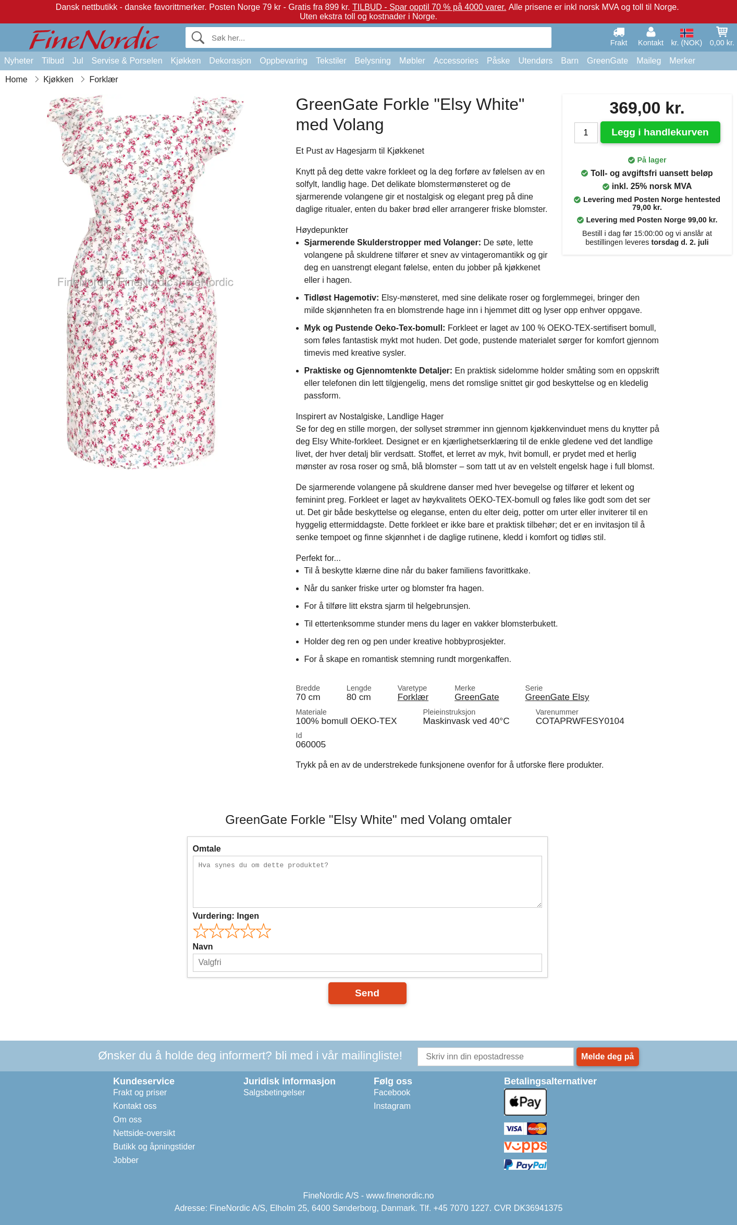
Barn (570, 60)
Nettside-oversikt (144, 1133)
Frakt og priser (140, 1092)
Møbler (412, 60)
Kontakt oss (135, 1106)
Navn (203, 946)
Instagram (392, 1106)
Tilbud (53, 60)
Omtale (207, 848)
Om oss (127, 1119)
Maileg (648, 60)
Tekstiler (331, 60)
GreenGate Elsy (557, 697)
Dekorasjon (230, 60)
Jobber (126, 1160)
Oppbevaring (284, 60)
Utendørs (535, 60)
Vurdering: (226, 915)
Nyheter (18, 60)
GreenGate (607, 60)
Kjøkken (186, 60)
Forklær (413, 697)
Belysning (373, 60)
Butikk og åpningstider (154, 1146)
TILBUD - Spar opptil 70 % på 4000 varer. (429, 7)
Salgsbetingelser (274, 1092)
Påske (498, 60)
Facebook (392, 1092)
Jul (77, 60)
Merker (682, 60)
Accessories (456, 60)
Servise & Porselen (126, 60)
